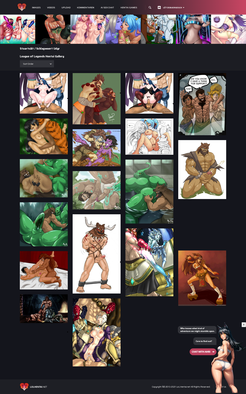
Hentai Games (129, 7)
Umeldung (194, 17)
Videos (51, 7)
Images (36, 7)
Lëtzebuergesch (172, 7)
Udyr (56, 48)
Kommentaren (85, 7)
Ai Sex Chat (107, 7)
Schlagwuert (44, 48)
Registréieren (217, 17)
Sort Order (28, 64)
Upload (66, 7)
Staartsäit (27, 48)
